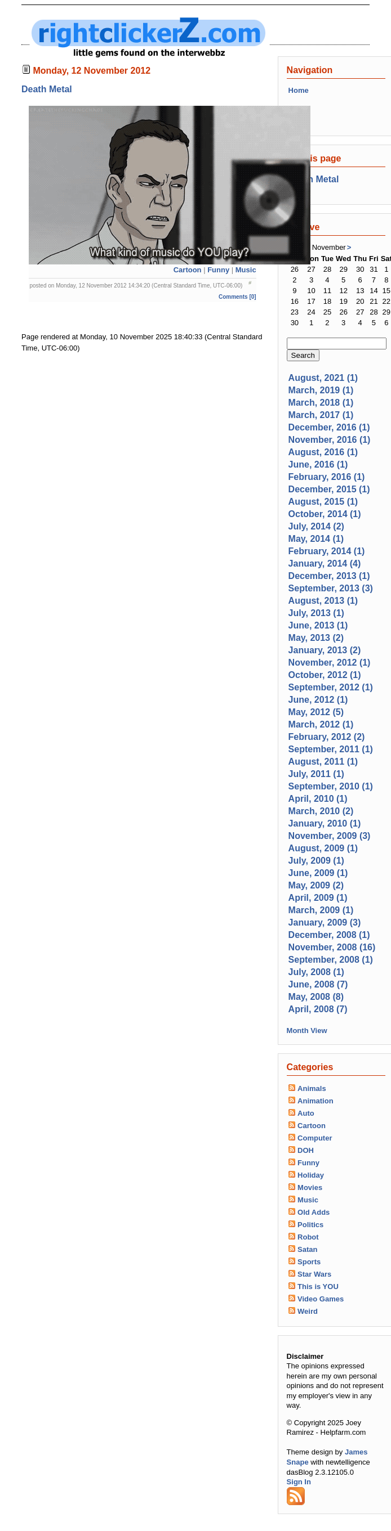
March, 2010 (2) (321, 811)
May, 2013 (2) (316, 638)
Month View (307, 1030)
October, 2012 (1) (324, 675)
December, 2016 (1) (329, 427)
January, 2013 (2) (324, 650)
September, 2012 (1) (330, 687)
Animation (315, 1101)
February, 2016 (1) (326, 477)
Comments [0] (237, 297)
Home (298, 90)
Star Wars (314, 1274)
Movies (309, 1187)
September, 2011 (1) (330, 749)
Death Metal (46, 89)
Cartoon (188, 270)
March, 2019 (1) (321, 390)
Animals (311, 1088)
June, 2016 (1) (318, 464)
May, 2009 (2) (316, 885)
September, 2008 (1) (330, 959)
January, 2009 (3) (324, 922)
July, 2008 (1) (316, 972)
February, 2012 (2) (326, 737)
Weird (307, 1311)
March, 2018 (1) (321, 402)
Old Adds (313, 1212)
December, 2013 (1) (329, 576)
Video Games (320, 1299)
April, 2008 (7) (318, 1009)
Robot (308, 1237)
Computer (314, 1138)
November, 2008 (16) (332, 947)
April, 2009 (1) (318, 898)
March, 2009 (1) (321, 910)
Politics (310, 1224)
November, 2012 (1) (329, 662)
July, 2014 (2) (316, 526)
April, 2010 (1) (318, 798)
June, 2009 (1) (318, 873)
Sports (309, 1262)
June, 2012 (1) (318, 699)
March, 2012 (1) (321, 724)
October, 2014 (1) (324, 514)
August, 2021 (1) (323, 378)
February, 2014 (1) (326, 551)
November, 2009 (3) (329, 836)
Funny (218, 270)
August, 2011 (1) (323, 761)
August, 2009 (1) (323, 848)
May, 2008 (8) (316, 997)
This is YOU (318, 1286)
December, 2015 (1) (329, 489)
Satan (307, 1249)
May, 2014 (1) (316, 539)
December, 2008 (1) (329, 935)
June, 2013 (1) (318, 625)
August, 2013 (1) (323, 600)
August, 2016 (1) (323, 452)
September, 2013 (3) (330, 588)
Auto (305, 1113)
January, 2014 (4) (324, 563)
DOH (305, 1150)
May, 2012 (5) (316, 712)
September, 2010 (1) (330, 786)
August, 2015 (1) (323, 501)
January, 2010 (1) (324, 823)
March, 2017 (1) (321, 415)
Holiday (310, 1175)
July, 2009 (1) (316, 860)
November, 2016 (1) (329, 440)
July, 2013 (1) (316, 613)
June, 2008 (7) (318, 984)
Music (246, 270)
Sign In (299, 1482)
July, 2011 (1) (316, 774)
